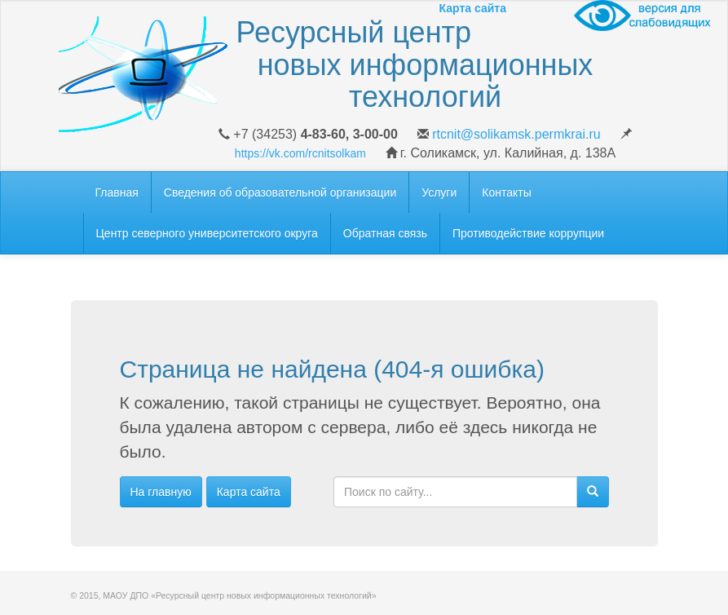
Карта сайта (248, 491)
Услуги (439, 192)
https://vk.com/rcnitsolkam (300, 153)
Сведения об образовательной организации (280, 192)
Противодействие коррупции (528, 233)
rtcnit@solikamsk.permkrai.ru (516, 134)
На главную (161, 491)
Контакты (506, 192)
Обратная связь (385, 233)
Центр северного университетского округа (207, 233)
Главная (117, 192)
